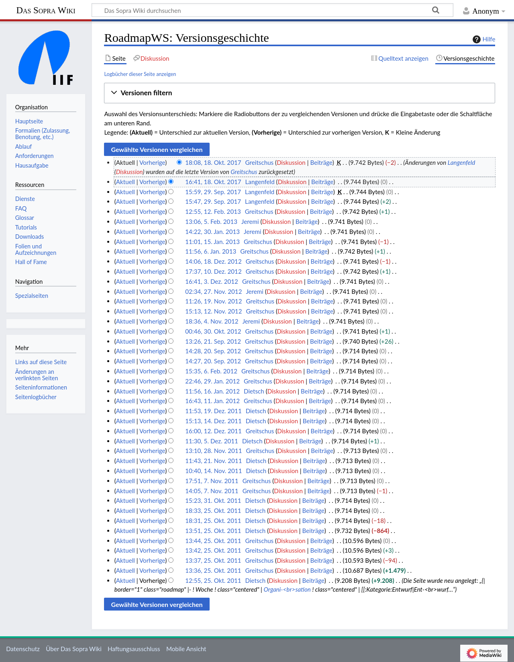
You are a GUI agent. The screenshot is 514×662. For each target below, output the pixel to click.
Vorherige (152, 162)
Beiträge (321, 162)
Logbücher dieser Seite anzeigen (140, 74)
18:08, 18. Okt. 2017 (213, 162)
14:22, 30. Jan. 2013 (212, 231)
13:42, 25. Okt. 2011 (213, 550)
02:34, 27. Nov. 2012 (213, 291)
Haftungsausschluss (134, 648)
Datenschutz (23, 648)
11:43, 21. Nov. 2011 (213, 460)
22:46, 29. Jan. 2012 (212, 381)
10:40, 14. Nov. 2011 (213, 470)
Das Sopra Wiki (45, 10)
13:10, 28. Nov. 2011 (213, 450)
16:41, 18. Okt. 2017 (213, 181)
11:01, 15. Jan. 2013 (212, 241)
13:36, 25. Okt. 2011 (213, 570)
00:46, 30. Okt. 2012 (213, 331)
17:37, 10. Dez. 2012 (213, 271)
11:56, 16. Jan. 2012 (212, 391)
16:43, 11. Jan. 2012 (212, 400)
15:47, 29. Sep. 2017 (213, 201)
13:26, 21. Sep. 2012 (213, 341)
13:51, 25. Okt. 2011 (213, 530)
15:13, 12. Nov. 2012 (213, 311)
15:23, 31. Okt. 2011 (213, 500)
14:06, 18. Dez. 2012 (213, 261)
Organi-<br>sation (287, 589)
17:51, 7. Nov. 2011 (211, 480)
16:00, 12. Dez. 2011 (213, 431)
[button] (299, 93)
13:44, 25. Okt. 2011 (213, 540)
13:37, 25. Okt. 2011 (213, 560)
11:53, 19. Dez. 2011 (213, 410)
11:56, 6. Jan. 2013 (210, 251)
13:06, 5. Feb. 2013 (211, 221)
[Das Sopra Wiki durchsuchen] (272, 10)
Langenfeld (461, 162)
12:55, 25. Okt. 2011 (213, 580)
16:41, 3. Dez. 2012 (211, 281)
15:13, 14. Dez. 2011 (213, 420)
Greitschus (243, 171)
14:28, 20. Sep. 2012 (213, 351)
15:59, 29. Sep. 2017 (213, 191)
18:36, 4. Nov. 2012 (211, 321)
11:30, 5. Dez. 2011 (211, 441)
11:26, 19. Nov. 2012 (213, 301)
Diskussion (291, 162)
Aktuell (125, 181)
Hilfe (483, 39)
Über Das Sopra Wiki (74, 648)
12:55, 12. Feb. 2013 (213, 211)
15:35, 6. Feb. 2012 (211, 371)
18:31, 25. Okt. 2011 (213, 520)
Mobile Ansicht (186, 648)
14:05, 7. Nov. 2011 (211, 490)
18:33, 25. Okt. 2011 (213, 510)
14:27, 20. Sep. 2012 (213, 361)
